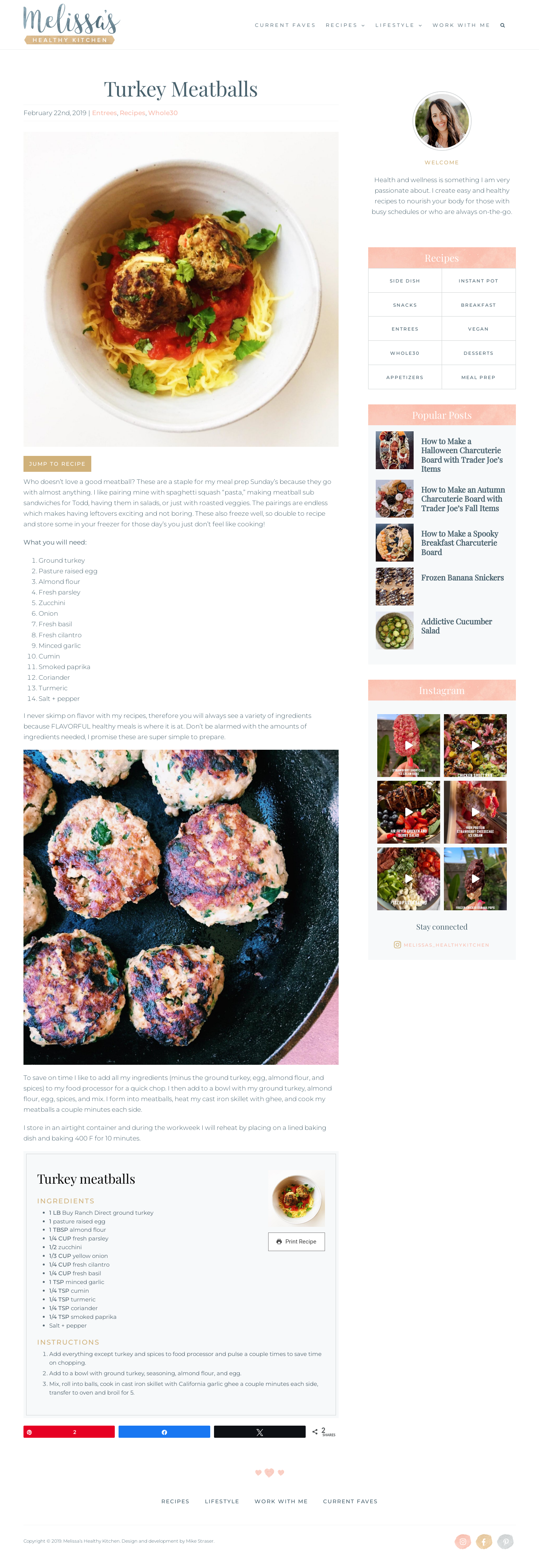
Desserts (479, 353)
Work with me (281, 1501)
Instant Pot (478, 281)
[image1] (181, 289)
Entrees (104, 113)
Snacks (405, 305)
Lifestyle (222, 1501)
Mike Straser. (200, 1541)
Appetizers (404, 377)
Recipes (132, 113)
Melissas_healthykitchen (447, 945)
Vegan (478, 329)
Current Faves (350, 1501)
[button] (503, 24)
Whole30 (163, 113)
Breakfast (478, 305)
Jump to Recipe (57, 463)
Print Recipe (296, 1241)
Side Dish (405, 281)
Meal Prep (478, 377)
